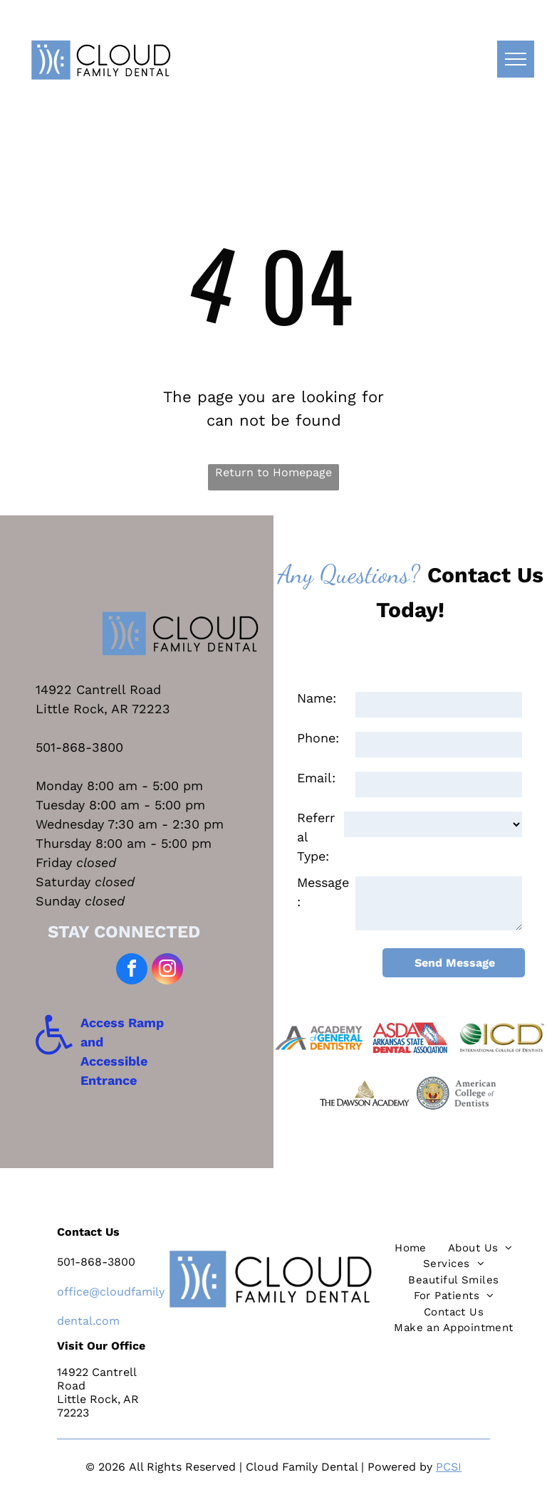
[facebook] (131, 970)
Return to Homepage (273, 472)
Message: (323, 892)
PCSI (449, 1467)
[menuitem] (410, 1248)
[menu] (515, 59)
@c (97, 1291)
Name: (316, 697)
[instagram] (167, 970)
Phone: (318, 737)
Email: (316, 777)
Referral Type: (316, 836)
